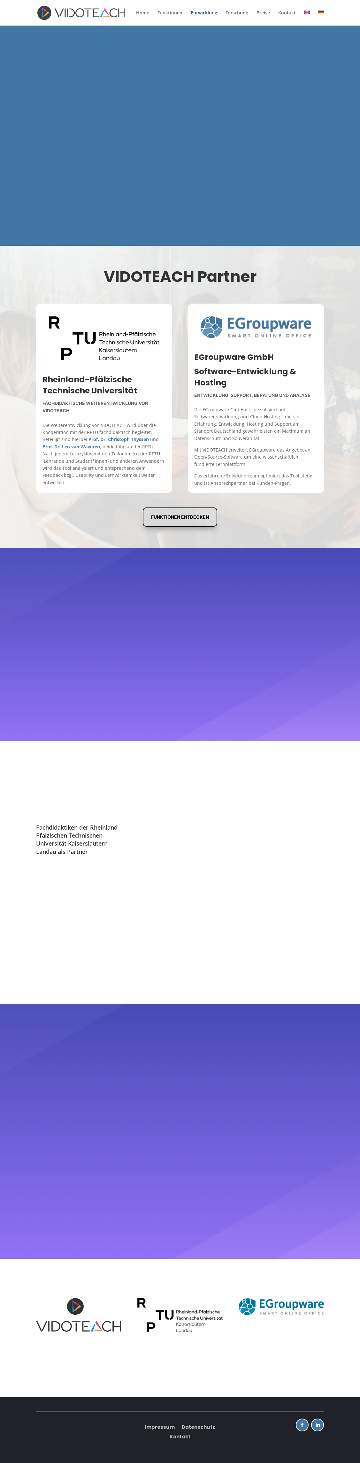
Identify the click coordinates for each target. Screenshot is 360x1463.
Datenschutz (198, 1427)
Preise (263, 13)
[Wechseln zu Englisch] (307, 18)
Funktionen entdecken (180, 517)
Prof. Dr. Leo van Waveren (71, 447)
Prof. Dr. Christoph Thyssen (118, 439)
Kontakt (287, 13)
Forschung (237, 13)
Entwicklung (204, 13)
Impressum (160, 1427)
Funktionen (169, 13)
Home (142, 13)
